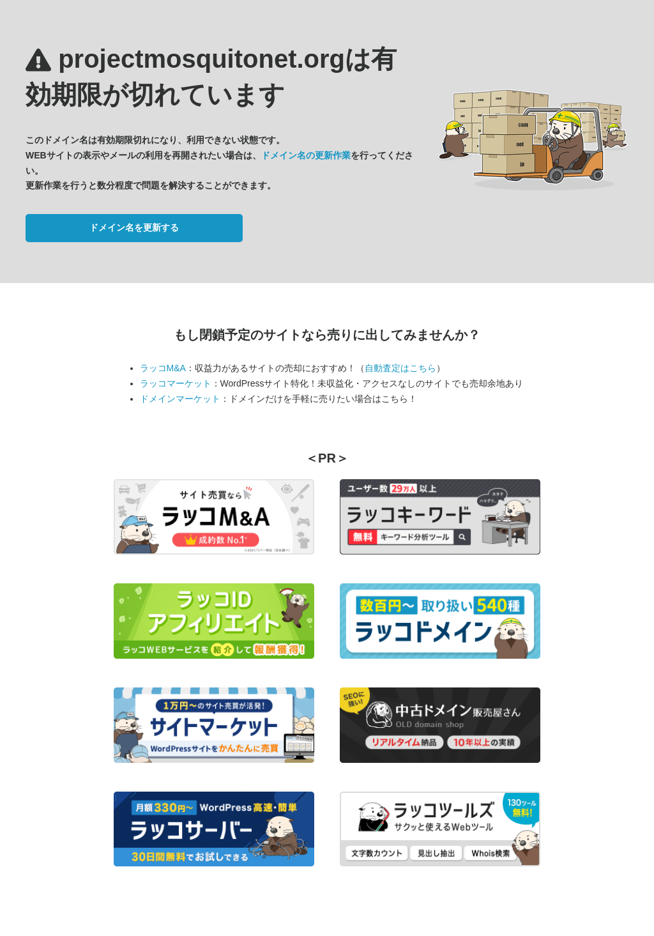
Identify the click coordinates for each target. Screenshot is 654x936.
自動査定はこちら (400, 368)
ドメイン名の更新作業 (306, 155)
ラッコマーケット (175, 383)
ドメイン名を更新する (134, 227)
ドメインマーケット (180, 399)
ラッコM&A (163, 368)
